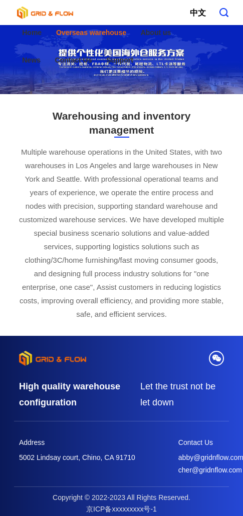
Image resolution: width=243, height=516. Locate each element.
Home (32, 33)
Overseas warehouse (91, 33)
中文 (198, 13)
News (31, 60)
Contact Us (73, 60)
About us (156, 33)
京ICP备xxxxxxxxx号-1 (121, 509)
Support (119, 60)
